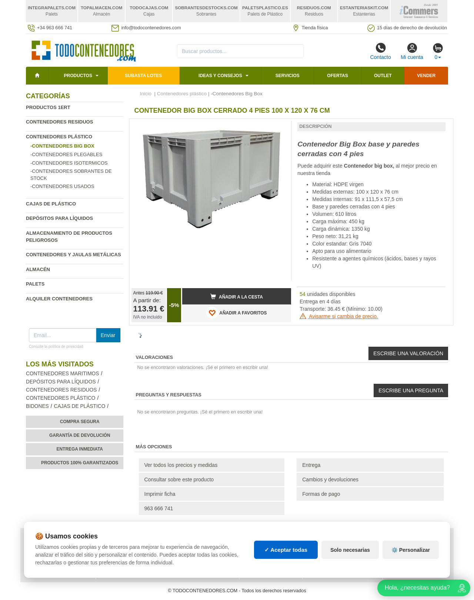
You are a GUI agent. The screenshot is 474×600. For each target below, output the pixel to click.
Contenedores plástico (59, 136)
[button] (279, 127)
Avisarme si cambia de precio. (339, 316)
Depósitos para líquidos (59, 218)
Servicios (288, 75)
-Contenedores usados (62, 186)
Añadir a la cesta (236, 297)
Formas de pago (321, 494)
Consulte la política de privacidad (56, 346)
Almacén (38, 269)
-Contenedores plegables (66, 154)
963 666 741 (158, 508)
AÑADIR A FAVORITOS (236, 313)
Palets (35, 284)
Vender (426, 75)
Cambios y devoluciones (330, 479)
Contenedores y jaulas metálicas (73, 254)
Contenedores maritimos (62, 373)
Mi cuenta (412, 51)
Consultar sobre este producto (179, 479)
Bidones (37, 406)
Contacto (380, 51)
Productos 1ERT (48, 107)
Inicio (146, 93)
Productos (78, 75)
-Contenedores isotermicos (69, 163)
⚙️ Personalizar (410, 550)
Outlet (383, 75)
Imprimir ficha (160, 494)
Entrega (311, 465)
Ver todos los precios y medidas (181, 465)
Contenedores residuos (59, 122)
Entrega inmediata (80, 449)
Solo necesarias (350, 550)
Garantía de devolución (79, 435)
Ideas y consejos (220, 75)
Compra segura (80, 421)
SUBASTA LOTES (143, 75)
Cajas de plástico (51, 204)
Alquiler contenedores (59, 298)
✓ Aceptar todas (286, 550)
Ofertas (337, 75)
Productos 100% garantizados (79, 462)
